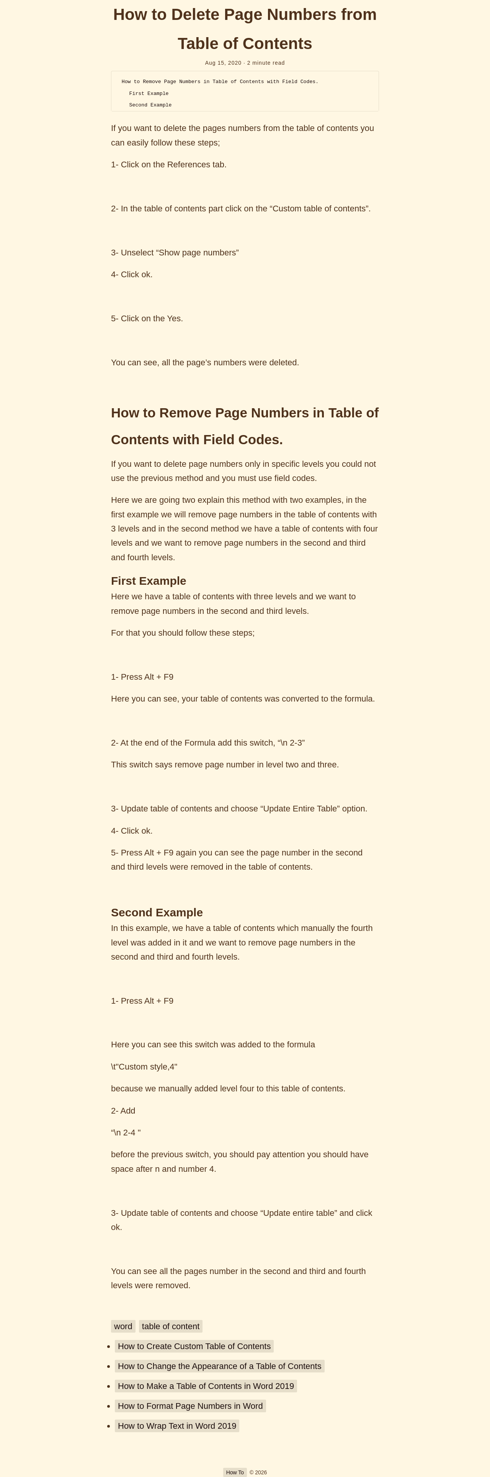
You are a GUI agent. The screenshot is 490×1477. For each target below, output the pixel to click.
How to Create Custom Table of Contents (194, 1346)
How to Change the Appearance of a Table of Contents (220, 1366)
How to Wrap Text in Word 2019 (177, 1426)
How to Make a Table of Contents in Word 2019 (206, 1386)
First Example (149, 94)
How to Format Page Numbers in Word (190, 1406)
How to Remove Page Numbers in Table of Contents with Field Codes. (220, 82)
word (123, 1326)
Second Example (150, 105)
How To (235, 1472)
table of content (170, 1326)
